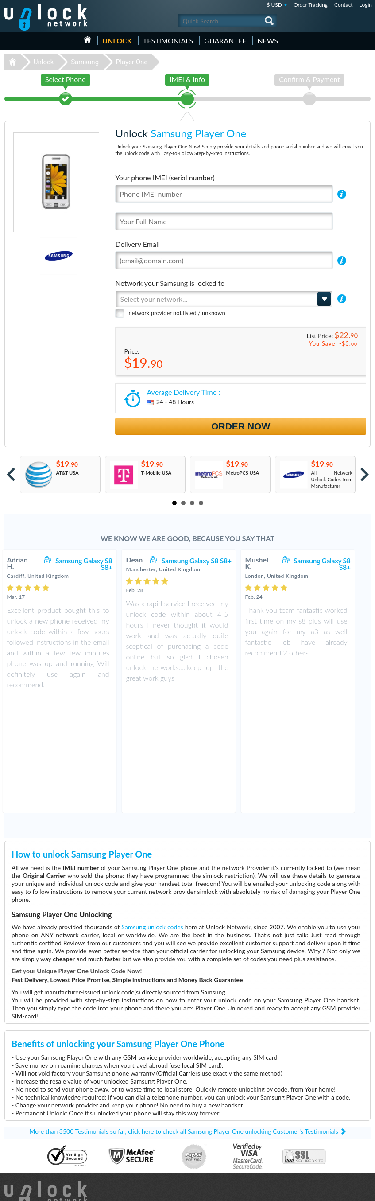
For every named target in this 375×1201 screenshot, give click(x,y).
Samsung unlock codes (152, 813)
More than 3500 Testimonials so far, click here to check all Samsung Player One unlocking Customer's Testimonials (183, 1017)
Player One (131, 62)
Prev (11, 474)
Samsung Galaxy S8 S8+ (92, 563)
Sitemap (313, 1142)
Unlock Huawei (22, 1116)
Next (364, 474)
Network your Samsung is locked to (169, 283)
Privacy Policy (319, 1136)
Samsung (85, 62)
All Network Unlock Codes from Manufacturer (332, 479)
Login (366, 4)
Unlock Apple (20, 1136)
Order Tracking (311, 4)
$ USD (274, 4)
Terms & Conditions (326, 1129)
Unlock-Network (45, 17)
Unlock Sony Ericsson (29, 1143)
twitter (346, 1190)
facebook (328, 1190)
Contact (343, 4)
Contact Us (317, 1122)
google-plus (364, 1190)
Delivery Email (137, 244)
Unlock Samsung (24, 1130)
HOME (87, 39)
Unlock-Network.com (45, 1080)
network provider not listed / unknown (176, 312)
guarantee (225, 40)
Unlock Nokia (20, 1123)
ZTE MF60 (204, 1116)
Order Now (240, 426)
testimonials (168, 40)
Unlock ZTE (18, 1150)
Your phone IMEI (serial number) (164, 177)
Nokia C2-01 (207, 1123)
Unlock (117, 40)
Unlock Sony (19, 1156)
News (267, 40)
